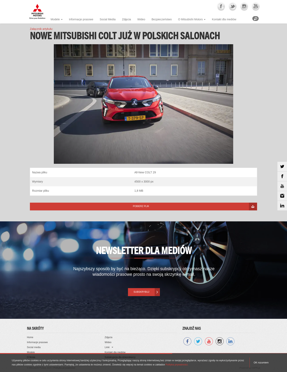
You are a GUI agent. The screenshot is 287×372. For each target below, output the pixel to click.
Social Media (108, 19)
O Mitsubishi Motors (190, 19)
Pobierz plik (141, 206)
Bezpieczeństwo (162, 19)
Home (30, 337)
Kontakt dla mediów (224, 19)
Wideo (141, 19)
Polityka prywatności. (176, 364)
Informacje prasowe (81, 19)
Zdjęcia (126, 19)
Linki (107, 347)
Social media (34, 347)
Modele (55, 19)
